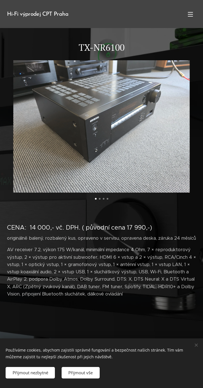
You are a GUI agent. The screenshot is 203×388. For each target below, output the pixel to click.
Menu (190, 14)
